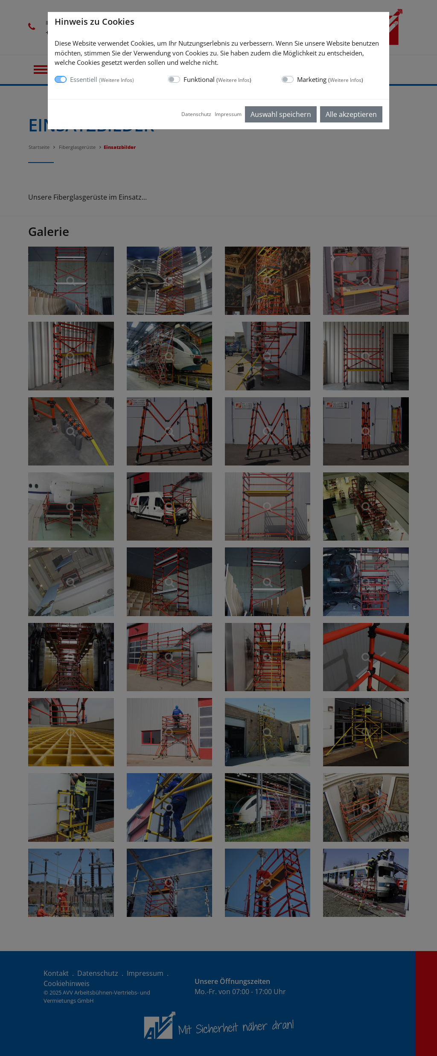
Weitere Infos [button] (116, 80)
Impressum (228, 114)
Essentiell (102, 79)
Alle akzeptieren (351, 114)
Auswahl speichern (281, 114)
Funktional (217, 79)
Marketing (330, 79)
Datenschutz (196, 114)
